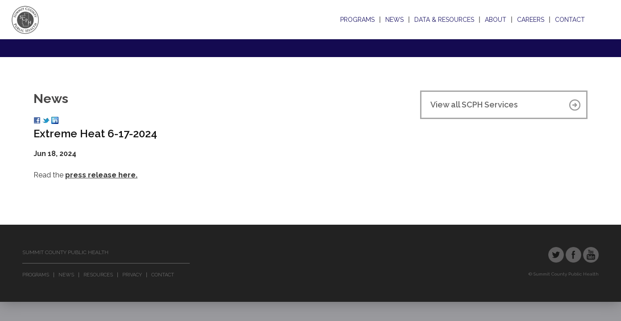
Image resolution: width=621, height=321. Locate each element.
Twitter (556, 255)
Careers (530, 19)
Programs (357, 19)
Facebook (573, 255)
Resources (98, 274)
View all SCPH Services (474, 104)
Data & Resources (444, 19)
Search (598, 20)
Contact (570, 19)
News (394, 19)
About (495, 19)
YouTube (591, 255)
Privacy (132, 274)
